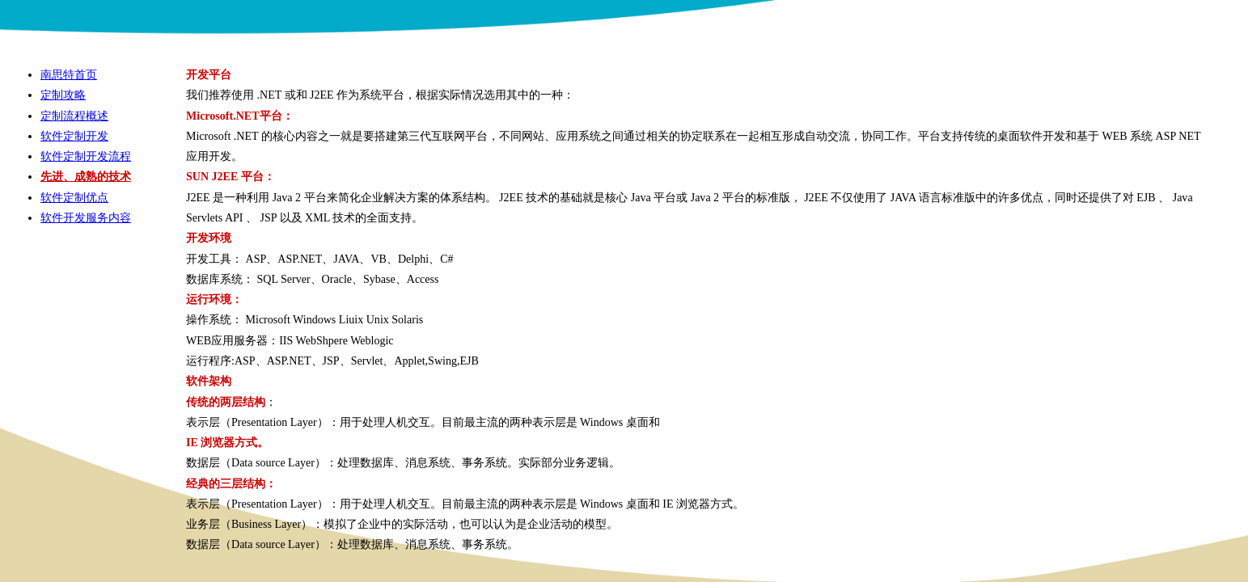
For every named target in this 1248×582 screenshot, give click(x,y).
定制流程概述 (74, 115)
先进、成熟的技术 (85, 176)
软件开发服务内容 (85, 217)
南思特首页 (68, 74)
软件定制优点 (74, 197)
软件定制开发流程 (85, 156)
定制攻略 (63, 94)
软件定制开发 (74, 135)
